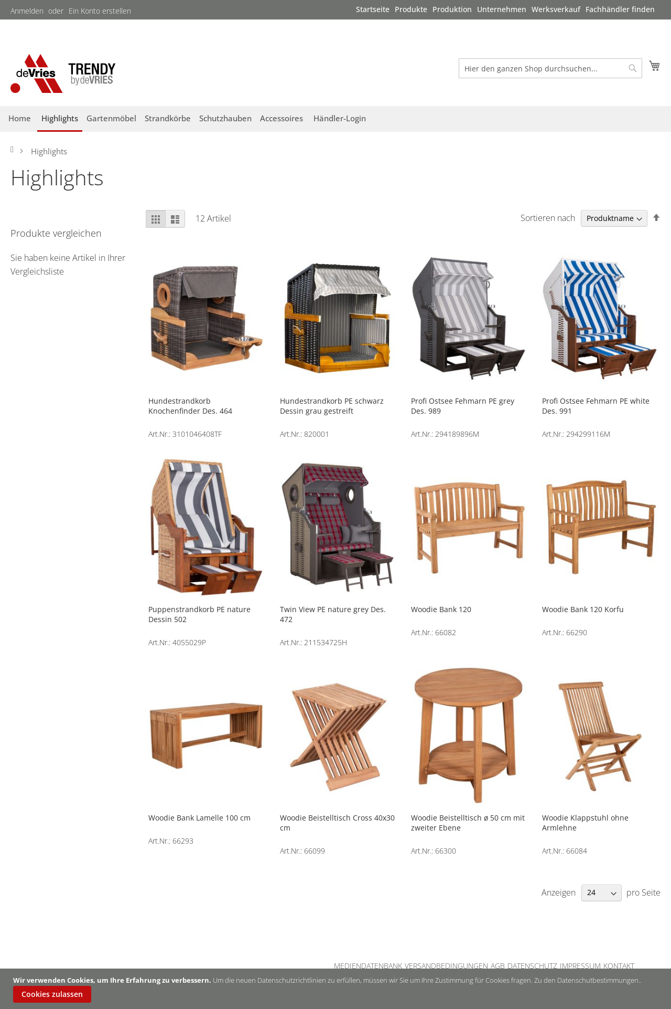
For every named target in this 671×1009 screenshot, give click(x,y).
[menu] (505, 9)
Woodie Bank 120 (441, 609)
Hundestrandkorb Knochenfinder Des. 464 (190, 406)
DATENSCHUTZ (532, 966)
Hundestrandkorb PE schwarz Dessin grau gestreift (332, 406)
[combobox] (550, 68)
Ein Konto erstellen (100, 11)
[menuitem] (372, 9)
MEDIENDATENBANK (368, 966)
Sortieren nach (548, 218)
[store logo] (62, 73)
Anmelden (27, 11)
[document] (337, 989)
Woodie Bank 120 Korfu (583, 609)
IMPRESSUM (580, 966)
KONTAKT (618, 966)
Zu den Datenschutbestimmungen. (587, 980)
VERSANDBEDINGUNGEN (446, 966)
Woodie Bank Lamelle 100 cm (199, 818)
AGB (498, 966)
